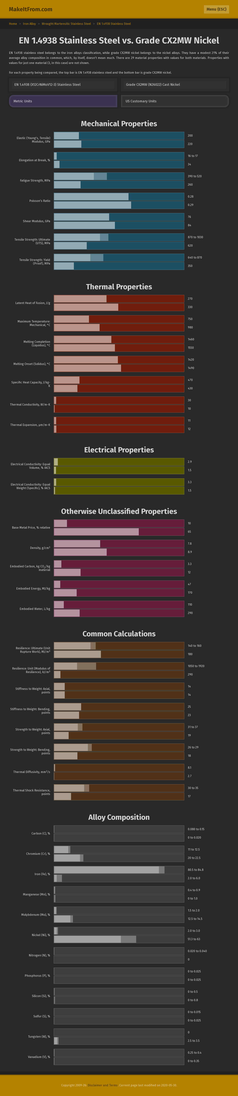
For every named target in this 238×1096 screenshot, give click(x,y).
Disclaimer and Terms (103, 1085)
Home (13, 24)
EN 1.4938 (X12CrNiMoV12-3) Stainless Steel (47, 85)
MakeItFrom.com (30, 9)
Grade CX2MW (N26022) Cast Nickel (153, 85)
